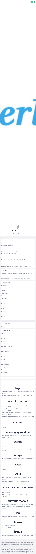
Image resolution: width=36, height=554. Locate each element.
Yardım (15, 278)
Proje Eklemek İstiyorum (31, 2)
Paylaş (19, 233)
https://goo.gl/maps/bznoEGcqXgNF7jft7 (17, 259)
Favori (14, 233)
